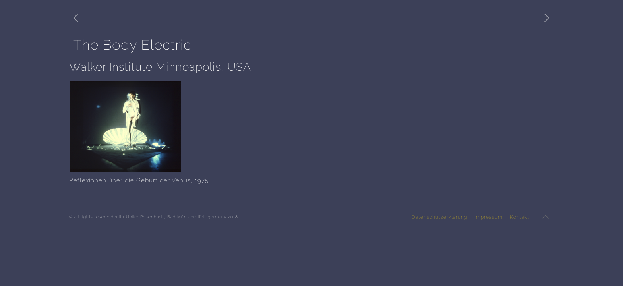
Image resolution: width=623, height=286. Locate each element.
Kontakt (519, 217)
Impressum (488, 217)
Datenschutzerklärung (439, 217)
